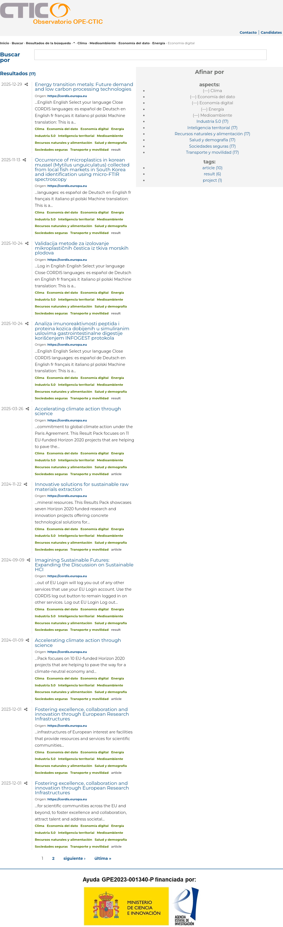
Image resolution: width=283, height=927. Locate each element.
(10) (212, 167)
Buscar (17, 43)
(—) (212, 90)
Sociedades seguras (51, 150)
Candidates (271, 32)
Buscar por (10, 57)
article (116, 474)
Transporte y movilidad (89, 150)
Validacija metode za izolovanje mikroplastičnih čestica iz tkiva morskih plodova (82, 248)
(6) (212, 173)
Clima (82, 43)
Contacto (248, 32)
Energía (158, 43)
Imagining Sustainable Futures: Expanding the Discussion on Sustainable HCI (84, 564)
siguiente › (74, 858)
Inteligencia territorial (76, 136)
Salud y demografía (111, 143)
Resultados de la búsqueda (48, 43)
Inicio (4, 43)
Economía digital (94, 129)
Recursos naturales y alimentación (63, 143)
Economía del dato (134, 43)
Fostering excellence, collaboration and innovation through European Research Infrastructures (82, 714)
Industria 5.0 (45, 136)
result (116, 150)
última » (103, 858)
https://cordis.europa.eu (67, 96)
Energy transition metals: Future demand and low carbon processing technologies (84, 86)
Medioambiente (103, 43)
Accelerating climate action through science (78, 411)
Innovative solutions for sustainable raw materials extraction (82, 486)
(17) (212, 121)
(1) (212, 180)
